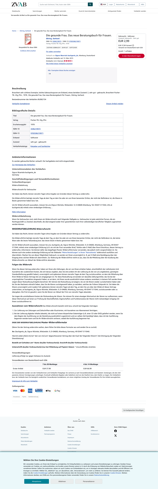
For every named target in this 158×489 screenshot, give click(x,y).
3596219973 (56, 41)
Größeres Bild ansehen (28, 51)
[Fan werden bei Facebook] (115, 431)
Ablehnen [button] (62, 481)
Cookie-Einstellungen (40, 473)
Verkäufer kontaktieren (21, 104)
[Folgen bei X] (115, 436)
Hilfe (142, 4)
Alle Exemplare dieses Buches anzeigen (61, 70)
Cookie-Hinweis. (115, 473)
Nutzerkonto (120, 4)
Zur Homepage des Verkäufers (23, 165)
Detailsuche (16, 11)
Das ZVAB (70, 430)
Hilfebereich (94, 430)
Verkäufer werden (140, 11)
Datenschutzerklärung (74, 441)
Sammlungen (37, 11)
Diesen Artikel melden (114, 104)
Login (111, 4)
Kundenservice (95, 434)
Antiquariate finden (114, 11)
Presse (69, 434)
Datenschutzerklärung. (101, 475)
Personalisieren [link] (88, 481)
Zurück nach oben (79, 421)
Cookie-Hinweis (72, 448)
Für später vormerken (53, 51)
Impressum (71, 437)
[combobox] (63, 4)
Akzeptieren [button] (36, 481)
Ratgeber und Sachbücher (40, 146)
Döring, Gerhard (25, 31)
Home (14, 31)
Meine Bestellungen (26, 441)
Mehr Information (19, 212)
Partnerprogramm (49, 434)
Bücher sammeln (60, 11)
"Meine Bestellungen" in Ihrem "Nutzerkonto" (79, 252)
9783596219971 (37, 133)
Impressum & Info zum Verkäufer (25, 381)
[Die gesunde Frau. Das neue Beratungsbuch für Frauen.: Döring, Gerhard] (27, 39)
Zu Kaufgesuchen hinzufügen (133, 410)
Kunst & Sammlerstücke (87, 11)
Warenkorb (24, 444)
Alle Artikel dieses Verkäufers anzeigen (59, 63)
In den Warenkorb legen (131, 56)
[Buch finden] (90, 4)
